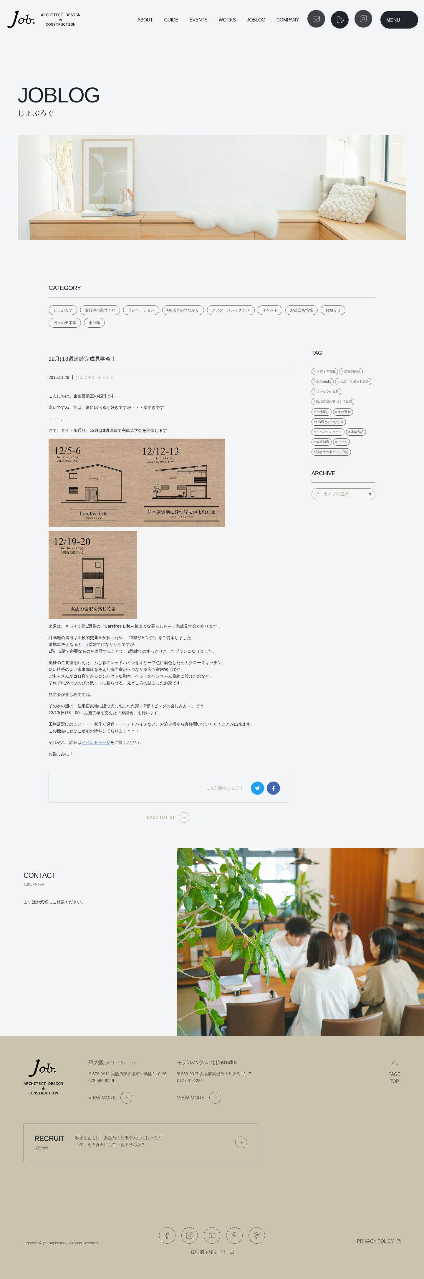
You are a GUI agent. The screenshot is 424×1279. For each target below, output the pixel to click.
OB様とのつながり (183, 310)
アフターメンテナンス (231, 310)
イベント (270, 310)
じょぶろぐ (62, 310)
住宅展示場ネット (209, 1251)
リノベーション (141, 310)
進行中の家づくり (100, 310)
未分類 (94, 323)
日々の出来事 (64, 323)
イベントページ (96, 742)
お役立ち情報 (301, 310)
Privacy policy (375, 1241)
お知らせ (333, 310)
